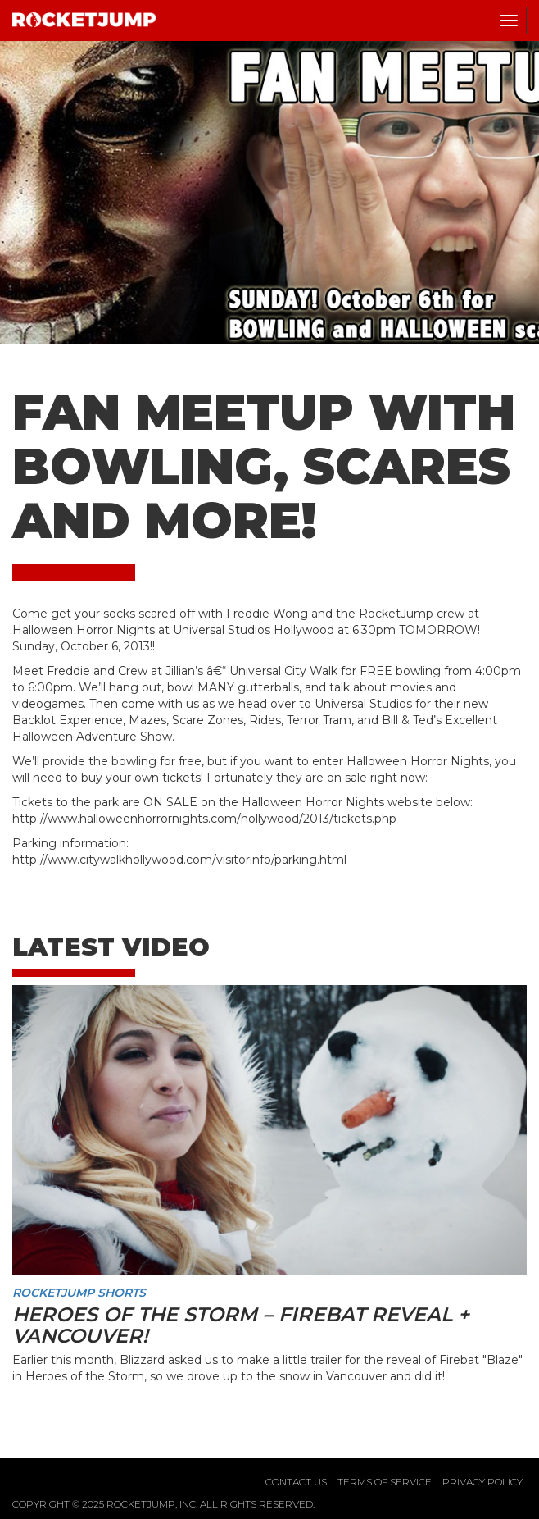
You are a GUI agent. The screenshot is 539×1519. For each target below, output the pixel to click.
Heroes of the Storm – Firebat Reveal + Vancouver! (240, 1325)
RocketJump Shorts (79, 1292)
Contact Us (296, 1482)
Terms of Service (384, 1482)
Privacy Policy (482, 1482)
